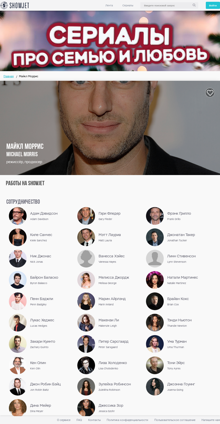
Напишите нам (210, 420)
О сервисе (63, 420)
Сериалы (127, 5)
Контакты (94, 420)
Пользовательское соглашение (174, 420)
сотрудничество (23, 202)
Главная (9, 76)
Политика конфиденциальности (127, 420)
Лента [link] (109, 5)
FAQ (79, 420)
